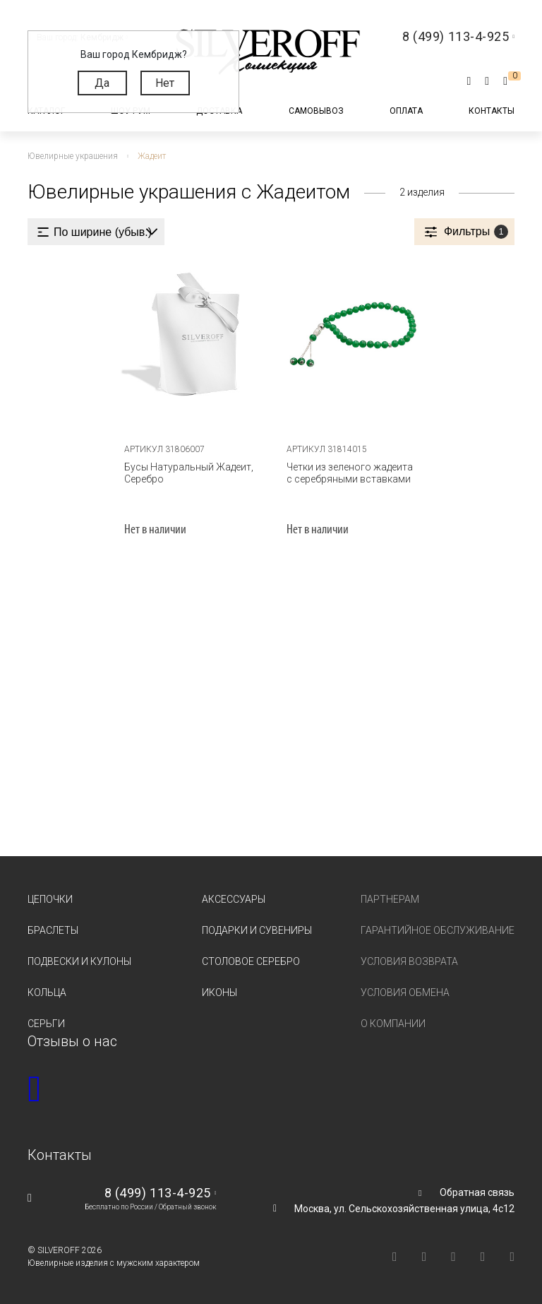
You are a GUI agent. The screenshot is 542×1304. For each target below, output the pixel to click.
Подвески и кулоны (79, 960)
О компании (393, 1023)
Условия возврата (409, 960)
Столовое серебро (251, 960)
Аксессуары (233, 899)
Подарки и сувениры (257, 930)
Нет (164, 83)
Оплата (406, 111)
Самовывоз (316, 111)
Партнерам (390, 899)
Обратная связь (477, 1191)
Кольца (47, 991)
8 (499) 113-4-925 (157, 1192)
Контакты (491, 111)
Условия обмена (405, 991)
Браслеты (53, 930)
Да (102, 83)
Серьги (46, 1023)
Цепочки (50, 899)
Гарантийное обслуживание (437, 930)
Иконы (219, 991)
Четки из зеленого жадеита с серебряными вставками (349, 473)
